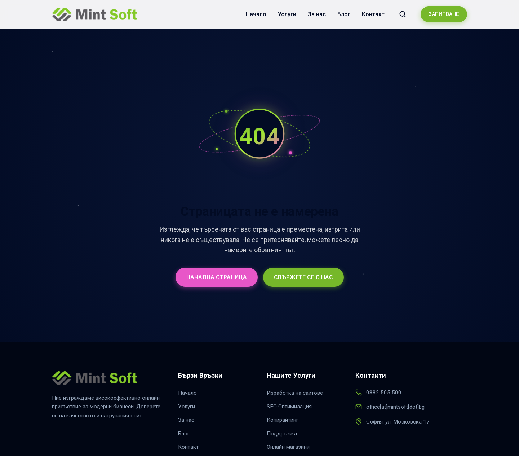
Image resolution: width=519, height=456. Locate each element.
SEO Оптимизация (289, 406)
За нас (317, 14)
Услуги (287, 14)
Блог (343, 14)
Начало (256, 14)
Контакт (373, 14)
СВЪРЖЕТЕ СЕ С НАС (303, 277)
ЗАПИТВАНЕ (444, 14)
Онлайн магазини (288, 447)
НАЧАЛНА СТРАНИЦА (216, 277)
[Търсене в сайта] (402, 14)
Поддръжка (282, 433)
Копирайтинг (282, 420)
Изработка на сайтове (295, 393)
